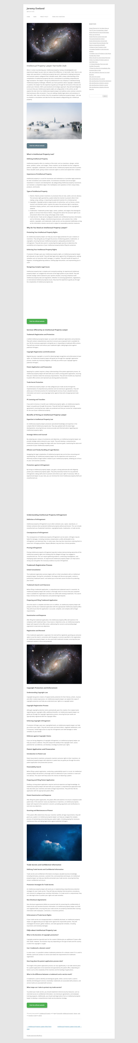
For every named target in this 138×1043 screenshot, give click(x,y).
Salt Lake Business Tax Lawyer (97, 79)
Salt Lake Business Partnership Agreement (100, 81)
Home (28, 16)
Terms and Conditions (58, 16)
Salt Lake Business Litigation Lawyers (99, 83)
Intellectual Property (45, 1013)
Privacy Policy (44, 16)
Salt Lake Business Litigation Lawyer (98, 85)
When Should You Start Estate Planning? (99, 57)
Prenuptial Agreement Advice (96, 39)
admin (40, 1015)
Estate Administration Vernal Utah (98, 41)
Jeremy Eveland (35, 8)
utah (79, 1013)
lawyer (75, 1013)
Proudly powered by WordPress (34, 1035)
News (34, 16)
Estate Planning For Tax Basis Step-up (99, 28)
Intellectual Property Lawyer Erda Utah (69, 1026)
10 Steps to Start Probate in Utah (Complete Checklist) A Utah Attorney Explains (99, 49)
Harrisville (59, 1013)
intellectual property (68, 1013)
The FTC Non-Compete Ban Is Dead (98, 30)
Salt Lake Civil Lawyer (94, 76)
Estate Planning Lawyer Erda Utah (98, 36)
